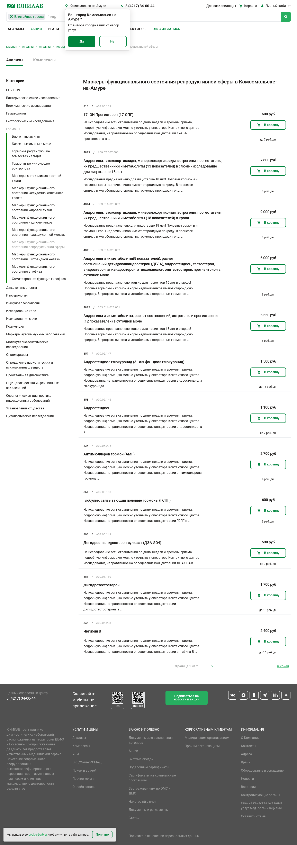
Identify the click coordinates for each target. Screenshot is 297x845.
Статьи (134, 818)
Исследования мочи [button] (21, 319)
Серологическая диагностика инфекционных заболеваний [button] (29, 398)
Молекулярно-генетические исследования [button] (27, 344)
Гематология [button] (16, 113)
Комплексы (44, 59)
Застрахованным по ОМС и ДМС (149, 791)
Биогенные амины (26, 136)
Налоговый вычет (142, 801)
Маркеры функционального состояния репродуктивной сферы (38, 244)
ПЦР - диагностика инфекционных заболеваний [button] (32, 385)
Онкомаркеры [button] (17, 355)
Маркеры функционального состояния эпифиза (33, 269)
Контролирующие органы (260, 795)
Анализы (16, 29)
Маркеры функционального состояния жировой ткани (33, 207)
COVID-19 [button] (13, 90)
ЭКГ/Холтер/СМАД (86, 762)
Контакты (248, 746)
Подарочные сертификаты (149, 767)
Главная (11, 46)
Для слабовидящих (221, 6)
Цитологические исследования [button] (30, 416)
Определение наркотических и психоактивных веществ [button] (29, 365)
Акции (36, 29)
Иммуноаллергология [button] (23, 303)
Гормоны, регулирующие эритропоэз (31, 166)
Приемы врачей (84, 770)
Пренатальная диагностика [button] (27, 375)
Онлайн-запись (166, 29)
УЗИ (75, 754)
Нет (113, 41)
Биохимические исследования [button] (29, 106)
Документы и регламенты (149, 810)
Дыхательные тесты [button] (21, 288)
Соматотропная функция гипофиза (39, 279)
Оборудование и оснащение (262, 770)
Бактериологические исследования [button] (33, 98)
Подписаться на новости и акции (186, 697)
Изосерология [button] (17, 295)
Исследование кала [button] (21, 311)
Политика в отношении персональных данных (164, 836)
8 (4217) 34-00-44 (139, 6)
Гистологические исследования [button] (30, 121)
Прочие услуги (83, 779)
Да (82, 41)
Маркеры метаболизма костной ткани (36, 178)
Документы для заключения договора (151, 740)
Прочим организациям (202, 746)
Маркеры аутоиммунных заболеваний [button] (35, 334)
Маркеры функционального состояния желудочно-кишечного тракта (37, 193)
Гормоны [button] (13, 129)
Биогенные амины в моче (31, 144)
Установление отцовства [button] (25, 408)
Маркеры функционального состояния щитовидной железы (36, 256)
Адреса (246, 754)
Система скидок (141, 759)
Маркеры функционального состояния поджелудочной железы (38, 232)
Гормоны (62, 46)
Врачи (53, 29)
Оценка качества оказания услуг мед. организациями (261, 805)
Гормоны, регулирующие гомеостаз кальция (31, 153)
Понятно (102, 834)
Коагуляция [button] (15, 326)
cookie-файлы (38, 834)
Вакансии (248, 787)
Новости (247, 779)
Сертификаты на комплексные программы (152, 777)
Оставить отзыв (253, 816)
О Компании (250, 738)
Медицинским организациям (207, 738)
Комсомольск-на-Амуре (88, 6)
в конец (283, 666)
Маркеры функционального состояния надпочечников (33, 220)
